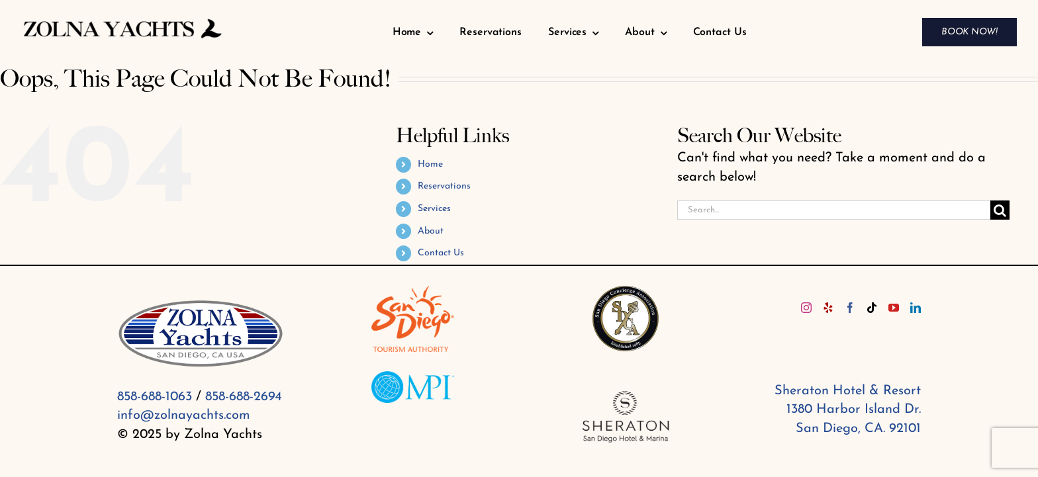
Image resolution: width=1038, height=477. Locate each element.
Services (434, 209)
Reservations (444, 186)
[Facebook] (850, 307)
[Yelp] (828, 307)
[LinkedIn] (915, 307)
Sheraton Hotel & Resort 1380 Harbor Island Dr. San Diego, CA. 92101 (848, 409)
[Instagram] (806, 307)
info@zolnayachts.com (183, 415)
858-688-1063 (154, 397)
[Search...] (834, 210)
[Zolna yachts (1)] (122, 20)
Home (430, 164)
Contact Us (441, 253)
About (431, 231)
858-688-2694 (243, 397)
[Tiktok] (872, 307)
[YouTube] (893, 307)
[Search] (1000, 210)
